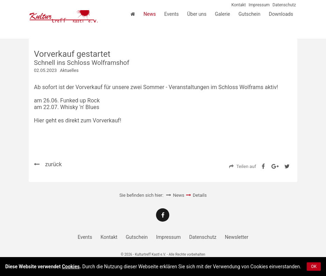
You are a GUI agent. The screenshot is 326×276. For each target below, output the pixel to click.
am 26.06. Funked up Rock (67, 100)
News (178, 195)
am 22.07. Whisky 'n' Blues (66, 107)
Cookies (71, 266)
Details (200, 195)
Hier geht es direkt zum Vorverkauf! (77, 120)
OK (314, 266)
